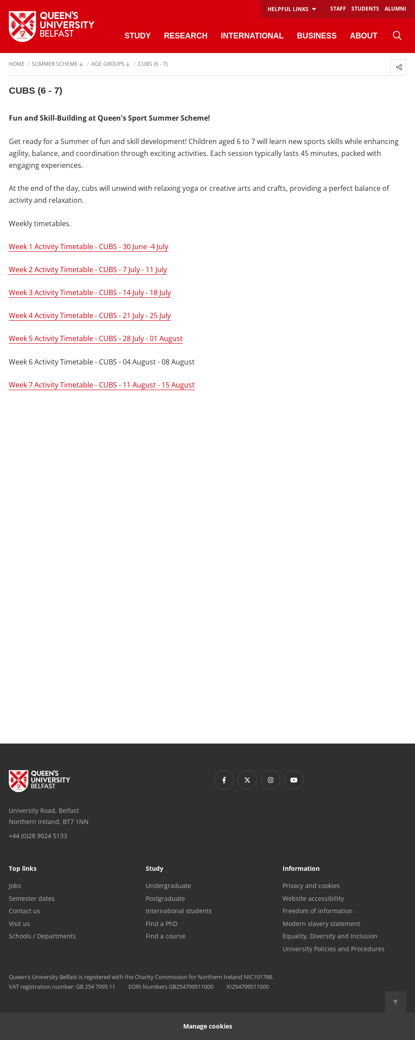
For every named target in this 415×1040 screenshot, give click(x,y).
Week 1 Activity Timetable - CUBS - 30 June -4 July (88, 246)
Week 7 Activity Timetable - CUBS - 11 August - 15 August (102, 385)
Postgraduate (165, 898)
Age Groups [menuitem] (107, 64)
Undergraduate (168, 885)
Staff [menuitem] (338, 8)
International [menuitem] (252, 35)
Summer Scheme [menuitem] (55, 64)
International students (179, 911)
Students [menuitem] (365, 8)
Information (301, 869)
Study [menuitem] (137, 35)
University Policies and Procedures (334, 949)
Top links (23, 869)
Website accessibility (313, 898)
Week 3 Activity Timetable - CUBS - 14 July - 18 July (90, 292)
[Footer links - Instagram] (270, 779)
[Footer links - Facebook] (224, 779)
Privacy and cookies (311, 885)
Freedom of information (318, 911)
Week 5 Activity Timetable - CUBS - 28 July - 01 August (96, 338)
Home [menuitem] (17, 64)
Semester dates (32, 898)
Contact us (24, 911)
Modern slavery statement (321, 923)
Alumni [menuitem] (395, 8)
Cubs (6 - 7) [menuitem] (153, 64)
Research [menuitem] (186, 35)
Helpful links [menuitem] (288, 9)
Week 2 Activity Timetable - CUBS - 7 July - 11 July (88, 269)
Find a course (165, 936)
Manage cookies (207, 1026)
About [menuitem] (363, 35)
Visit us (19, 923)
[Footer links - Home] (39, 781)
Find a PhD (161, 923)
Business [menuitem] (316, 35)
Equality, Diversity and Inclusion (330, 936)
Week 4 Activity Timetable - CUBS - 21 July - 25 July (90, 315)
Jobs (15, 885)
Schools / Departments (42, 936)
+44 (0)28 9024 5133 (38, 835)
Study (154, 869)
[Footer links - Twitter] (247, 779)
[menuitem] (397, 36)
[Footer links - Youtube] (294, 779)
